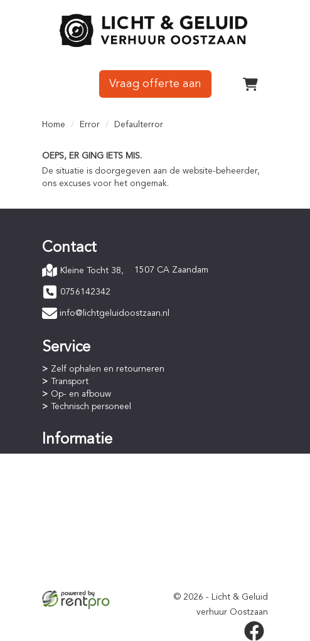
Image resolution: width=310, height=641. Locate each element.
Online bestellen (83, 460)
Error (90, 124)
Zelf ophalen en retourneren (107, 369)
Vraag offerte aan (155, 84)
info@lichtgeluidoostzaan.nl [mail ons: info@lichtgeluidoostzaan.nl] (114, 313)
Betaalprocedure (84, 473)
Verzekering (75, 577)
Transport (69, 381)
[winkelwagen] (250, 84)
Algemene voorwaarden (99, 552)
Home (53, 124)
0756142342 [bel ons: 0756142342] (85, 292)
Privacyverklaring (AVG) (96, 564)
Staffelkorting (78, 498)
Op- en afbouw (81, 394)
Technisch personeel (91, 406)
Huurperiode (76, 485)
